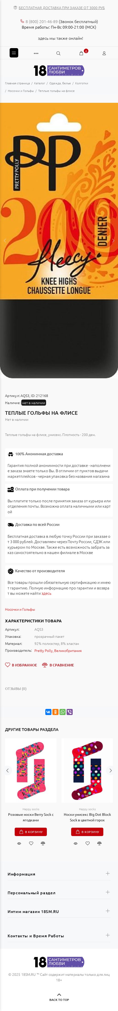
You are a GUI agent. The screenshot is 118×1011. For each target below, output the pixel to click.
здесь (46, 593)
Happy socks (31, 809)
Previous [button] (5, 240)
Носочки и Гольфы (20, 609)
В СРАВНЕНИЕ (58, 664)
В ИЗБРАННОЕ (21, 664)
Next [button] (113, 240)
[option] (59, 240)
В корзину (34, 832)
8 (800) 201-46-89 (42, 21)
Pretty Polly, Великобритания (58, 650)
